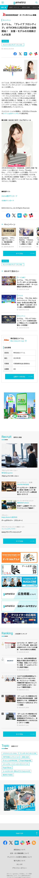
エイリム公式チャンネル (11, 113)
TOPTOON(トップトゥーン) (11, 757)
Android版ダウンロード (9, 196)
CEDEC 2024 (25, 757)
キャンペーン (7, 20)
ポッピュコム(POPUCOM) (10, 760)
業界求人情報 (26, 7)
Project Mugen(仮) (25, 760)
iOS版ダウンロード (8, 200)
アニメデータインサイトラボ (28, 753)
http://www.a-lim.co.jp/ (18, 341)
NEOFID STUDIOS (8, 775)
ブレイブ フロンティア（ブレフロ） (13, 45)
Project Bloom (7, 767)
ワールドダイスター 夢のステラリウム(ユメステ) (16, 771)
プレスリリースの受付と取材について (19, 857)
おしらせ (19, 864)
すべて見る (19, 253)
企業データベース (14, 7)
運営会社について (19, 850)
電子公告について (19, 861)
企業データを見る (19, 377)
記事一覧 (3, 7)
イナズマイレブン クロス (10, 753)
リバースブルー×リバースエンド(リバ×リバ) (15, 764)
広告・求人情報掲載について (19, 853)
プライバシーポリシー (19, 868)
